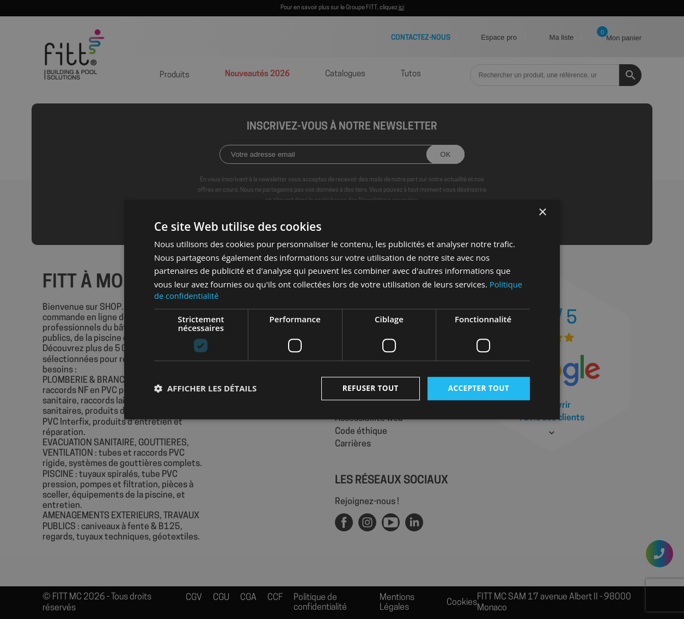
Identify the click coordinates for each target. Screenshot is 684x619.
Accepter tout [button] (477, 388)
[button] (205, 389)
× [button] (542, 212)
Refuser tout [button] (367, 388)
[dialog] (342, 309)
